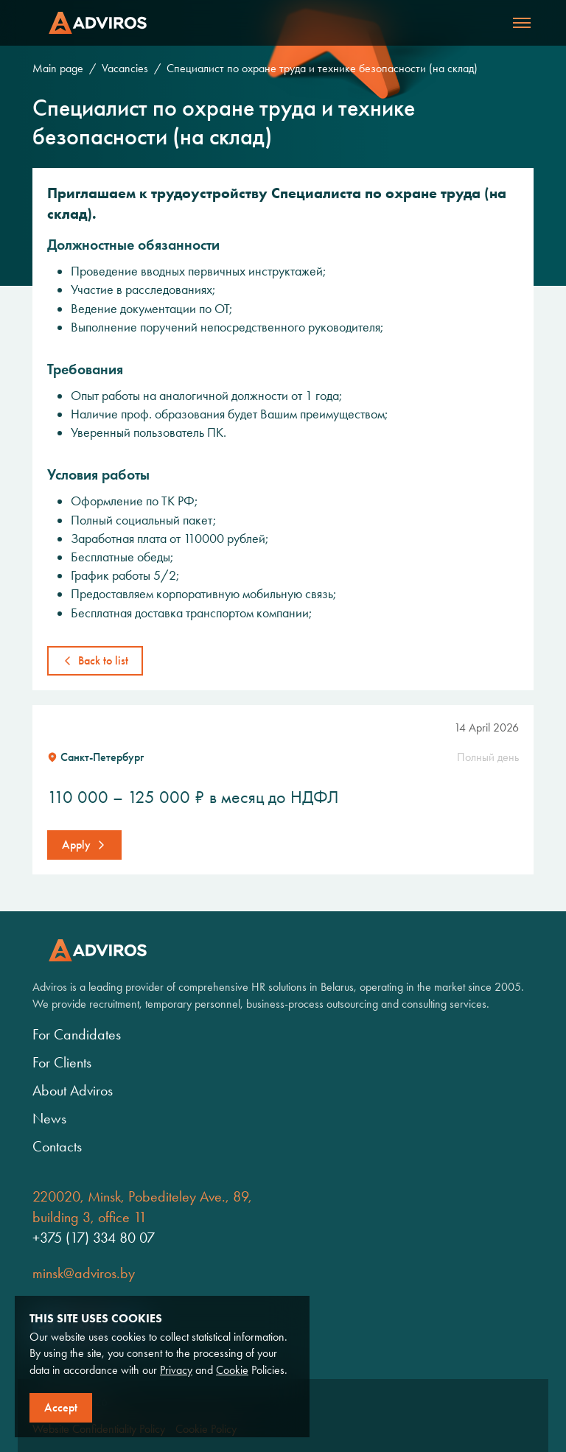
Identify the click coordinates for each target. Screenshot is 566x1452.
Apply (76, 845)
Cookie (232, 1370)
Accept (60, 1407)
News (49, 1118)
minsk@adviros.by (83, 1273)
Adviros (97, 23)
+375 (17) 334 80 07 (93, 1237)
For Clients (61, 1062)
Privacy (176, 1370)
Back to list (103, 660)
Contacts (57, 1146)
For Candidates (76, 1034)
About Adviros (72, 1090)
